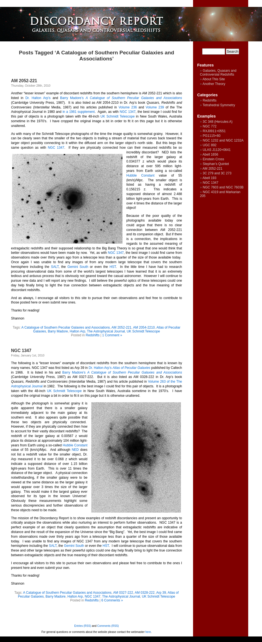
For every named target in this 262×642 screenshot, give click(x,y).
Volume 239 (155, 107)
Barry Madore (58, 331)
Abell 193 (209, 178)
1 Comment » (112, 335)
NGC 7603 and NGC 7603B (223, 187)
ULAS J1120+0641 (217, 150)
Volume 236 (128, 107)
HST (112, 267)
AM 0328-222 (144, 593)
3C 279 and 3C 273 (217, 173)
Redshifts (93, 335)
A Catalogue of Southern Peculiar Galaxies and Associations (65, 327)
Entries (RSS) (82, 625)
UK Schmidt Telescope (117, 116)
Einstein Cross (213, 159)
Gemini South (78, 267)
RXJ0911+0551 (214, 131)
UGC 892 (209, 145)
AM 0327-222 (123, 593)
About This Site (213, 79)
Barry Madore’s (72, 98)
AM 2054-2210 (144, 327)
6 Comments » (112, 600)
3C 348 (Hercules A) (217, 122)
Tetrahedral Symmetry (219, 105)
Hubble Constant (140, 175)
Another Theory (213, 84)
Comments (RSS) (108, 625)
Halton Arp (77, 331)
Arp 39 (161, 593)
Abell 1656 (210, 154)
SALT (55, 267)
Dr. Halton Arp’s (37, 98)
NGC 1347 (127, 112)
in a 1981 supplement (79, 112)
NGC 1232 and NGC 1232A (223, 140)
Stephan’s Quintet (216, 164)
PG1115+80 (211, 136)
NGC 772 (209, 126)
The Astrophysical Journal (106, 331)
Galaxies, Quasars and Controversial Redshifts (218, 72)
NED (75, 450)
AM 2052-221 (24, 80)
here (148, 631)
